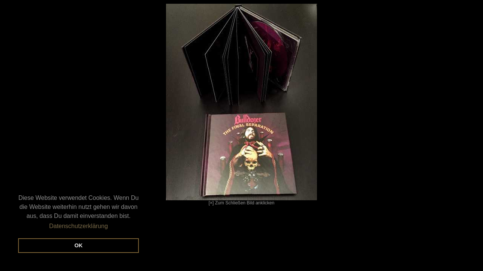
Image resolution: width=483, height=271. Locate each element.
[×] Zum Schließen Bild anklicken (161, 105)
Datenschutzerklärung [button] (78, 226)
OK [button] (78, 245)
